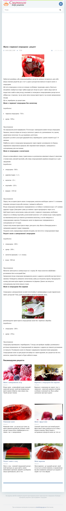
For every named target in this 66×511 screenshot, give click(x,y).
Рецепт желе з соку (10, 461)
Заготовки (37, 385)
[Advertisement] (33, 28)
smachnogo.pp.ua (41, 507)
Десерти (5, 385)
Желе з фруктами (41, 422)
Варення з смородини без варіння (47, 382)
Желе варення (40, 461)
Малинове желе (9, 422)
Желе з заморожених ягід (12, 382)
